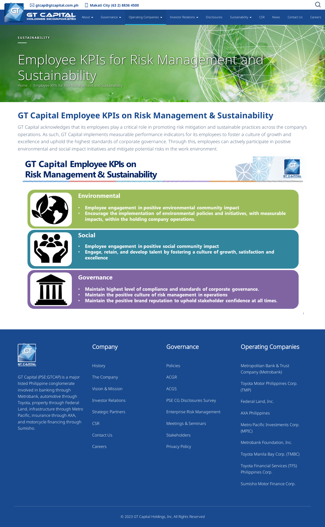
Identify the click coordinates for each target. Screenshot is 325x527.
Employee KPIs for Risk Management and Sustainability (78, 85)
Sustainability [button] (241, 17)
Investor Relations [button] (184, 17)
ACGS (171, 388)
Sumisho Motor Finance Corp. (268, 483)
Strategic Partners (108, 412)
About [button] (87, 17)
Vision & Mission (107, 388)
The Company (105, 377)
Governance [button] (111, 17)
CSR (262, 17)
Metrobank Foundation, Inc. (266, 442)
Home (70, 17)
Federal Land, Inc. (257, 401)
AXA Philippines (255, 413)
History (98, 365)
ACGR (171, 377)
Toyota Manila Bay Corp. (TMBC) (270, 454)
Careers (315, 17)
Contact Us (295, 17)
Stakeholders (178, 435)
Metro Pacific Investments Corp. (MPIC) (270, 428)
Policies (173, 365)
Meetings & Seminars (186, 423)
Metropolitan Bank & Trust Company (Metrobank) (265, 369)
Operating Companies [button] (145, 17)
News (276, 17)
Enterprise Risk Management (193, 412)
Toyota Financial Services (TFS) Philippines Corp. (269, 469)
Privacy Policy (178, 446)
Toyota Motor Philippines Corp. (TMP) (269, 386)
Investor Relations (109, 400)
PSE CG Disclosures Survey (191, 400)
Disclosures (214, 17)
